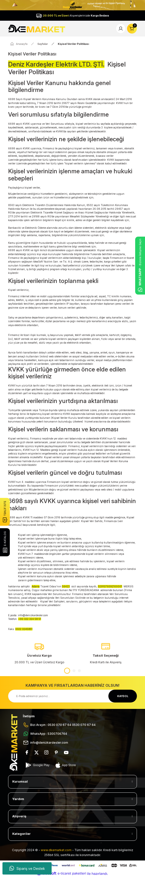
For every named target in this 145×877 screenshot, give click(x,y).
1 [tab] (67, 671)
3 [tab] (79, 670)
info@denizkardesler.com (33, 615)
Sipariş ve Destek (27, 868)
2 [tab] (73, 670)
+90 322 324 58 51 (29, 618)
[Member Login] (121, 29)
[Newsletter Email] (72, 696)
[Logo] (37, 28)
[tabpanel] (39, 653)
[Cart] (132, 29)
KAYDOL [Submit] (122, 696)
